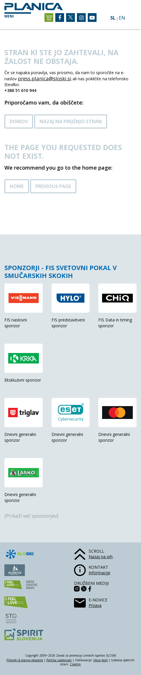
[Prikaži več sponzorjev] (31, 515)
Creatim (75, 664)
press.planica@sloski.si (44, 78)
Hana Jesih (100, 660)
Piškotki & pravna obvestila (24, 660)
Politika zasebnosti (59, 660)
